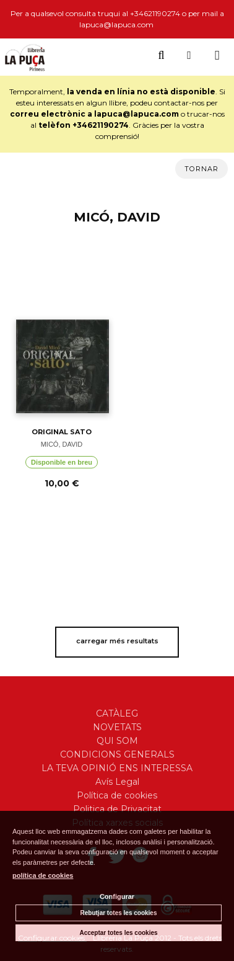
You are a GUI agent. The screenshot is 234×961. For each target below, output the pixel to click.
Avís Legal (117, 781)
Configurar (117, 896)
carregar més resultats (117, 641)
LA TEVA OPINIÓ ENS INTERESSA (117, 768)
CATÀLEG (117, 713)
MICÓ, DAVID (62, 444)
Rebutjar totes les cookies (118, 913)
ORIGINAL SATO (62, 431)
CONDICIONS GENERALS (117, 754)
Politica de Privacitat (117, 809)
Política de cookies (117, 795)
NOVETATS (117, 727)
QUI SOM (117, 740)
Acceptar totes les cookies (118, 932)
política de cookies (42, 875)
